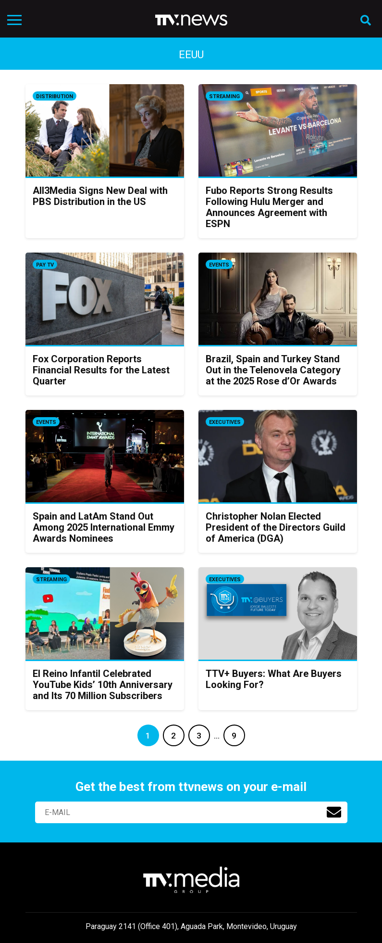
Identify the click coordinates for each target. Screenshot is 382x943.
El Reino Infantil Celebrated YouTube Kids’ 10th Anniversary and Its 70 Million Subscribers (103, 684)
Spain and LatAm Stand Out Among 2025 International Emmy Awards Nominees (103, 527)
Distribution (54, 96)
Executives (225, 422)
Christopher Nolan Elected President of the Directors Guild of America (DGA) (275, 527)
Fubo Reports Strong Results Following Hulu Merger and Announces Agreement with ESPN (269, 207)
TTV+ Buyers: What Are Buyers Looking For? (274, 679)
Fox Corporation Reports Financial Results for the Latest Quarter (101, 370)
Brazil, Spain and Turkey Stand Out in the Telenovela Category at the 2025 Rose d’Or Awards (273, 370)
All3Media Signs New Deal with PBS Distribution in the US (100, 196)
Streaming (224, 96)
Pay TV (45, 265)
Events (219, 265)
